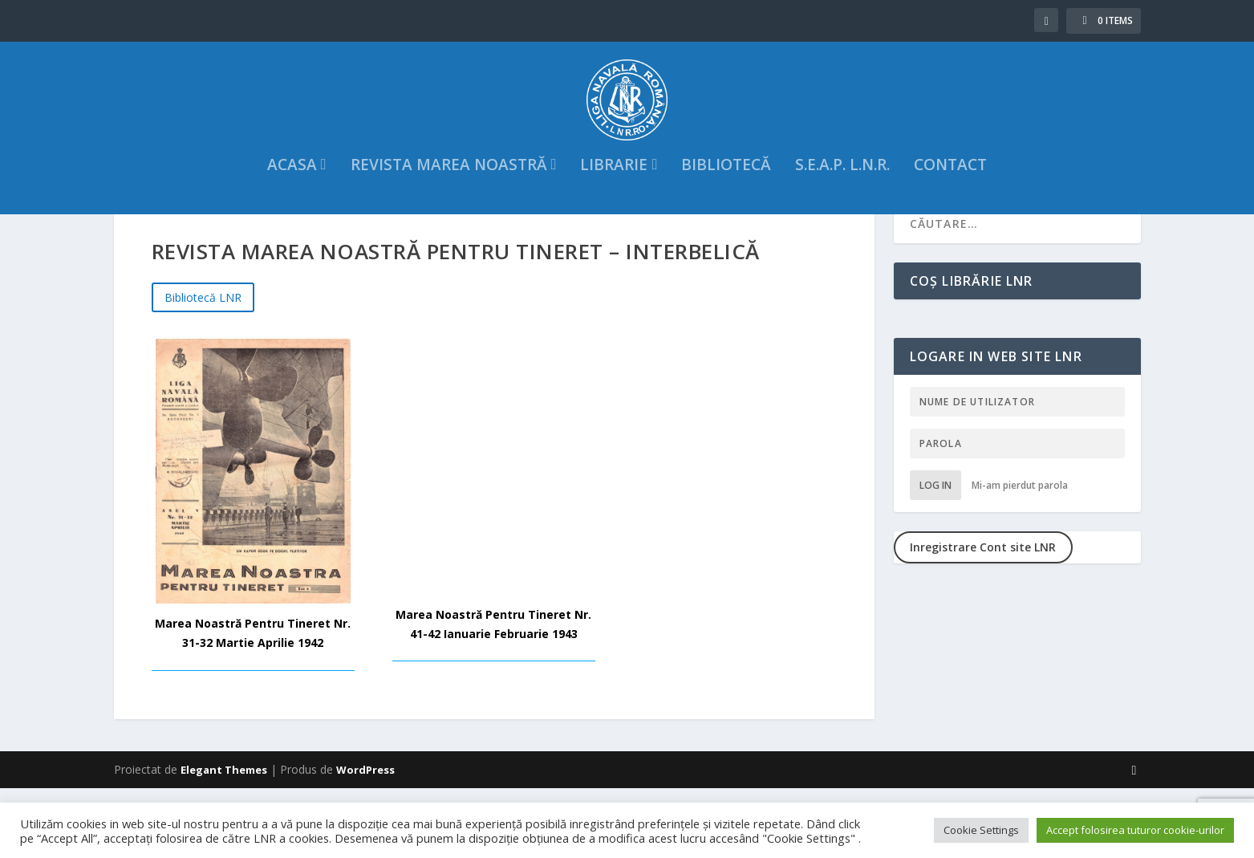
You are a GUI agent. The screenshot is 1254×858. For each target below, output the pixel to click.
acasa (292, 193)
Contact (950, 193)
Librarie (613, 193)
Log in (935, 554)
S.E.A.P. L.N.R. (842, 193)
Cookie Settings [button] (981, 830)
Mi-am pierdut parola (1020, 554)
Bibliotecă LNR (202, 366)
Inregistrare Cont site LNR (983, 616)
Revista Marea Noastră (449, 193)
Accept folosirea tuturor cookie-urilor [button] (1135, 830)
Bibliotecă (726, 193)
